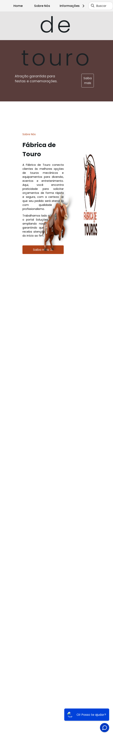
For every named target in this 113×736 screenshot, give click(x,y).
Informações (73, 6)
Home (18, 6)
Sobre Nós (42, 6)
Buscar (101, 6)
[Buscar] (92, 5)
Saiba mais (87, 80)
